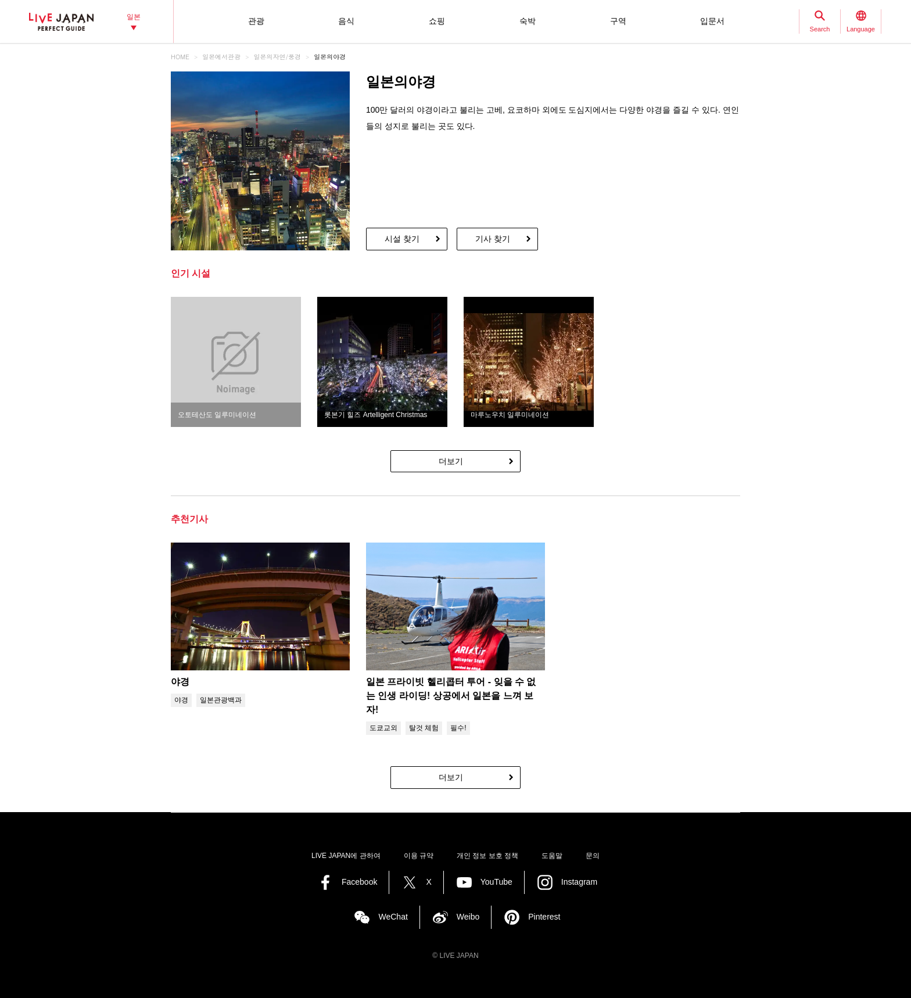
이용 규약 (418, 856)
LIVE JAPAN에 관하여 (345, 856)
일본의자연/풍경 (278, 56)
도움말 (551, 856)
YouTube (496, 881)
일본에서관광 (221, 56)
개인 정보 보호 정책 (487, 856)
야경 (180, 682)
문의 (593, 856)
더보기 (451, 461)
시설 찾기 (402, 238)
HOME (180, 56)
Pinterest (544, 916)
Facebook (359, 881)
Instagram (579, 881)
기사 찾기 (492, 238)
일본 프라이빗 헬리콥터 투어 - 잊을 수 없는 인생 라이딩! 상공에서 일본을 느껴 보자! (451, 696)
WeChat (392, 916)
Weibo (468, 916)
